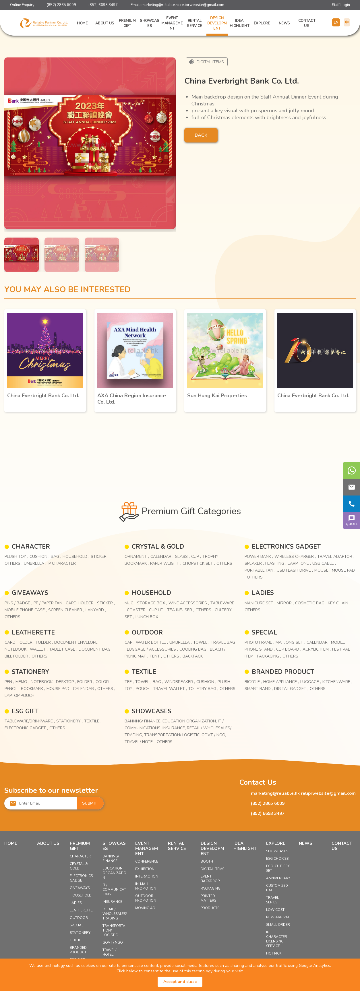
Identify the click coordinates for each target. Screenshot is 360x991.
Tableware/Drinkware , (30, 721)
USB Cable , (324, 563)
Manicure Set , (260, 603)
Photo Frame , (259, 642)
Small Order (278, 924)
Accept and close (180, 981)
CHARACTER (31, 547)
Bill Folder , (17, 656)
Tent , (156, 656)
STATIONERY (30, 672)
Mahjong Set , (290, 642)
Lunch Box (147, 617)
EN (336, 22)
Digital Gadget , (291, 688)
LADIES (263, 593)
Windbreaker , (179, 682)
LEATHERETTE (33, 632)
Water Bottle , (152, 642)
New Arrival (278, 917)
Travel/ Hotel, (141, 742)
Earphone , (299, 563)
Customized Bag (277, 887)
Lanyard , (96, 610)
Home (82, 23)
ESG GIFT (25, 711)
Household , (76, 556)
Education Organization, (190, 721)
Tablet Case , (63, 649)
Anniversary (278, 878)
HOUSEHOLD (151, 593)
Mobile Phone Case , (26, 610)
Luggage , (310, 682)
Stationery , (69, 721)
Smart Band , (259, 688)
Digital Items (210, 62)
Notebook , (16, 649)
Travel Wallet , (170, 688)
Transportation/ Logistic (113, 930)
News (284, 23)
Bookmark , (137, 563)
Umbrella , (35, 563)
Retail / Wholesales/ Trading (114, 914)
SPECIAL (264, 632)
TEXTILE (144, 672)
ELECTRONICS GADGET (286, 547)
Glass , (182, 556)
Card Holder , (81, 603)
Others (224, 563)
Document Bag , (96, 649)
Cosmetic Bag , (310, 603)
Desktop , (66, 682)
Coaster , (137, 610)
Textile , (92, 721)
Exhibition (144, 869)
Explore (262, 23)
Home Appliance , (281, 682)
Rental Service (194, 23)
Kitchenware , (337, 682)
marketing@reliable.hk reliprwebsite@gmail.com (183, 4)
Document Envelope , (77, 642)
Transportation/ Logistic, (173, 735)
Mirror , (285, 603)
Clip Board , (288, 649)
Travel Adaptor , (335, 556)
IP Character (62, 563)
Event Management (172, 23)
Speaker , (254, 563)
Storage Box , (152, 603)
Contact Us (307, 23)
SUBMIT (89, 803)
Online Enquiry (22, 4)
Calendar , (161, 556)
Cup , (196, 556)
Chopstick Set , (199, 563)
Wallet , (39, 649)
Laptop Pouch (19, 695)
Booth (207, 861)
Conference (146, 861)
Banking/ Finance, (143, 721)
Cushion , (39, 556)
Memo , (22, 682)
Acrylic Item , (317, 649)
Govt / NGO (112, 942)
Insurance (112, 901)
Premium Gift (127, 23)
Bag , (56, 556)
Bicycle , (253, 682)
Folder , (44, 642)
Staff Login (341, 4)
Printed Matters (208, 898)
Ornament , (137, 556)
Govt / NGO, (214, 735)
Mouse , (322, 570)
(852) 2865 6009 (61, 4)
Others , (13, 563)
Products (210, 908)
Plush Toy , (16, 556)
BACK (201, 135)
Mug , (130, 603)
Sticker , (100, 556)
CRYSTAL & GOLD (158, 547)
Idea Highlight (239, 23)
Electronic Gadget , (26, 728)
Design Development (217, 23)
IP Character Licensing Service (276, 939)
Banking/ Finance (110, 858)
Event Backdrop (210, 878)
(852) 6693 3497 (103, 4)
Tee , (129, 682)
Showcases (149, 23)
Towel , (201, 642)
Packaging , (269, 656)
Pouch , (144, 688)
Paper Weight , (165, 563)
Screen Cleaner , (66, 610)
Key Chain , (339, 603)
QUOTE (352, 520)
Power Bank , (259, 556)
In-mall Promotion (145, 886)
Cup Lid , (157, 610)
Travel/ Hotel (109, 952)
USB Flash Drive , (295, 570)
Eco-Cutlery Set (278, 868)
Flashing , (275, 563)
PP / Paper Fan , (49, 603)
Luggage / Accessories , (152, 649)
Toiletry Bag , (203, 688)
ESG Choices (277, 858)
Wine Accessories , (189, 603)
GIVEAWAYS (30, 593)
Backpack (193, 656)
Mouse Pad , (59, 688)
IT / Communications (114, 889)
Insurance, (174, 728)
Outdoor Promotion (145, 898)
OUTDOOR (147, 632)
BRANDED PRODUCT (283, 672)
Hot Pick (273, 953)
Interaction (146, 876)
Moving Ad (145, 908)
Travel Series (272, 900)
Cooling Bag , (193, 649)
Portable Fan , (260, 570)
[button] (165, 144)
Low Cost (275, 909)
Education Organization (114, 873)
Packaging (210, 888)
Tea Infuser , (180, 610)
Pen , (9, 682)
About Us (104, 23)
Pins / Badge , (18, 603)
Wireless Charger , (295, 556)
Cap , (129, 642)
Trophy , (211, 556)
